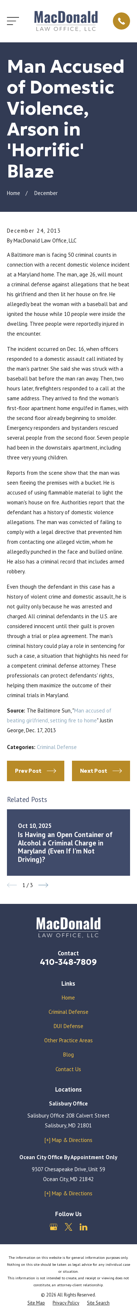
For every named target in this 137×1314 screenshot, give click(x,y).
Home (68, 997)
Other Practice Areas (68, 1040)
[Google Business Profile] (53, 1227)
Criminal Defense (57, 747)
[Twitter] (68, 1227)
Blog (68, 1054)
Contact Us (68, 1069)
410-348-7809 (68, 962)
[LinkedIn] (83, 1227)
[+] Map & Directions (68, 1140)
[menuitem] (36, 1303)
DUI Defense (68, 1026)
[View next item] (43, 885)
